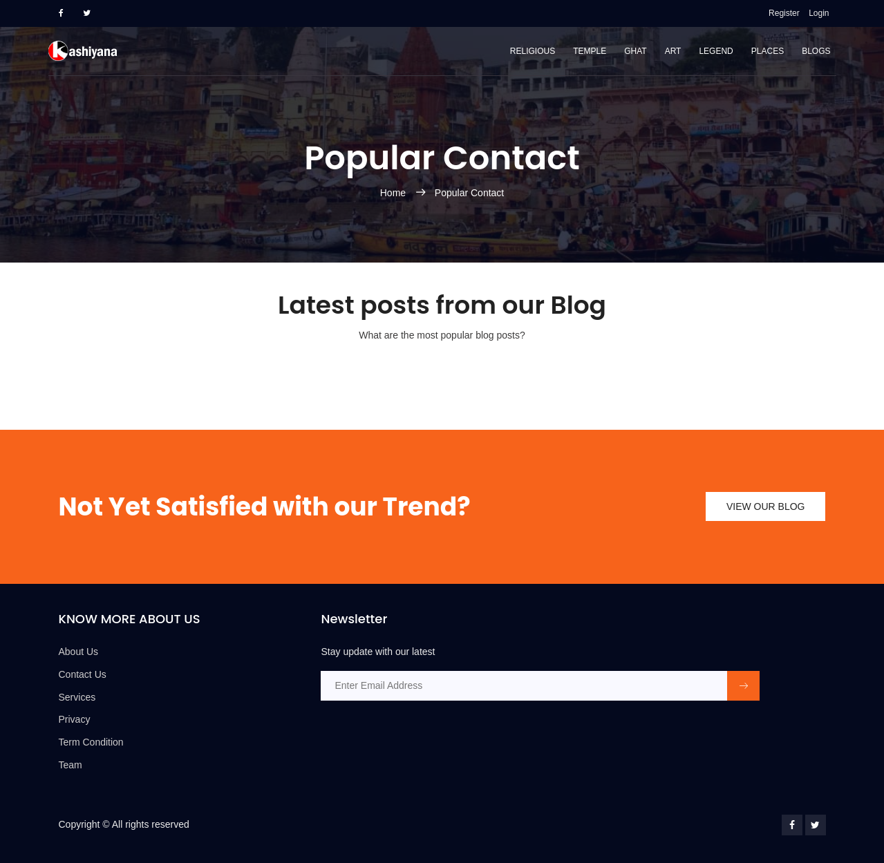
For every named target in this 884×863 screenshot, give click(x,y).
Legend (716, 51)
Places (767, 51)
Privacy (75, 719)
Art (673, 51)
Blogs (816, 51)
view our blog (765, 506)
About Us (79, 651)
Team (70, 764)
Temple (589, 51)
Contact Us (82, 674)
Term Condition (91, 742)
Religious (532, 51)
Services (77, 697)
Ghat (635, 51)
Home (394, 192)
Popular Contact (469, 192)
